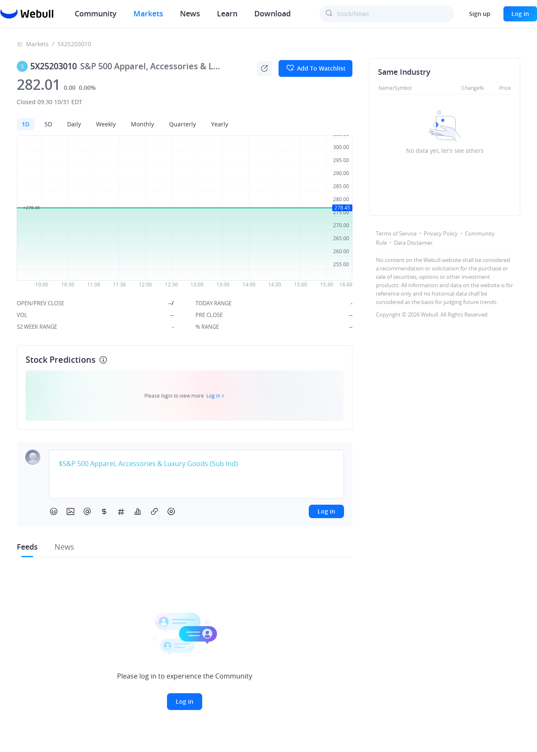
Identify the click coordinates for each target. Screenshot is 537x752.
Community (96, 13)
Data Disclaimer (413, 242)
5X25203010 (74, 44)
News (190, 13)
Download (272, 13)
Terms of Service (396, 233)
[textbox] (196, 464)
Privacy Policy (441, 233)
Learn (227, 13)
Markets (148, 13)
